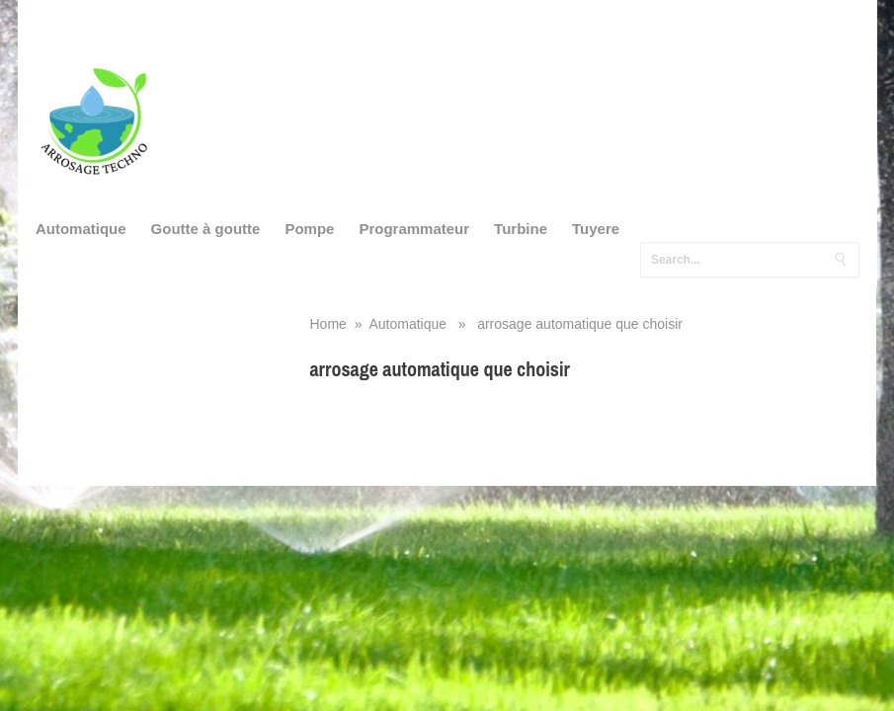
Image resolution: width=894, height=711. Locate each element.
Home (328, 324)
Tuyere (595, 228)
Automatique (81, 228)
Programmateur (414, 228)
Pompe (309, 228)
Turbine (520, 228)
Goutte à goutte (206, 228)
